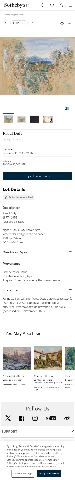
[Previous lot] (5, 23)
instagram (35, 418)
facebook (21, 418)
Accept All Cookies (49, 473)
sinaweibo (67, 418)
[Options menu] (19, 23)
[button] (37, 66)
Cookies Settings (23, 473)
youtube (51, 418)
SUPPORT (9, 432)
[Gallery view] (67, 108)
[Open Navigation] (70, 5)
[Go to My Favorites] (52, 5)
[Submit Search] (42, 5)
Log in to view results (37, 176)
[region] (37, 460)
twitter (8, 418)
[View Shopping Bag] (61, 5)
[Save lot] (62, 24)
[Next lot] (32, 23)
